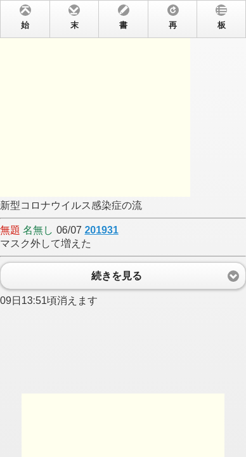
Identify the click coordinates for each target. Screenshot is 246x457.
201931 (101, 230)
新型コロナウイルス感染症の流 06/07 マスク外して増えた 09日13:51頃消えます (123, 228)
